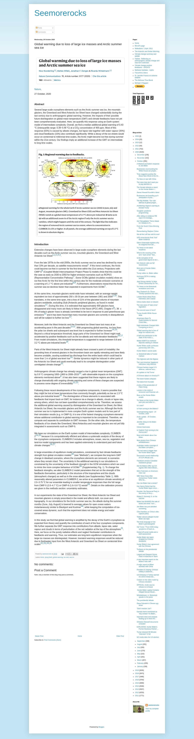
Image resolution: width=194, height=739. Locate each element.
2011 (137, 696)
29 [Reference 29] (88, 484)
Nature (37, 89)
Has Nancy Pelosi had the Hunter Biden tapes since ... (148, 487)
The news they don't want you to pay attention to (147, 183)
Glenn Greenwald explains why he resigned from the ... (148, 244)
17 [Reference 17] (122, 335)
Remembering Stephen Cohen (148, 231)
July (139, 647)
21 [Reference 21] (80, 373)
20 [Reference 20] (62, 363)
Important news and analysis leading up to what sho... (147, 618)
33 (45, 543)
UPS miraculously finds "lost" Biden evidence (147, 238)
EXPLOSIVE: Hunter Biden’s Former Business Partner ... (148, 628)
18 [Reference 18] (67, 342)
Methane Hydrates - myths (144, 70)
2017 (137, 677)
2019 (137, 670)
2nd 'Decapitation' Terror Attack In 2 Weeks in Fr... (148, 222)
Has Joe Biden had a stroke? (147, 483)
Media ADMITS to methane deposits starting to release (147, 342)
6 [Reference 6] (42, 271)
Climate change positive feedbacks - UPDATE (143, 66)
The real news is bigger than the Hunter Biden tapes (147, 452)
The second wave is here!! (146, 310)
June (139, 651)
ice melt (66, 557)
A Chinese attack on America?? (148, 376)
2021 (137, 149)
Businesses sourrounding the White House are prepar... (147, 170)
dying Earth (48, 557)
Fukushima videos (141, 73)
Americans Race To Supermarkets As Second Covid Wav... (147, 320)
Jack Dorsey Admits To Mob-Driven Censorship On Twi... (148, 282)
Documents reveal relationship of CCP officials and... (147, 457)
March (139, 660)
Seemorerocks (60, 13)
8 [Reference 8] (73, 283)
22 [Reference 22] (74, 382)
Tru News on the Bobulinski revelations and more (146, 287)
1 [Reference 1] (88, 265)
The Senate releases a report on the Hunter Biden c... (147, 188)
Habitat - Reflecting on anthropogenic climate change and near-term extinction (147, 61)
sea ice (72, 557)
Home (80, 636)
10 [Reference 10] (115, 295)
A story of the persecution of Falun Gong (147, 386)
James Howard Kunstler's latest (148, 192)
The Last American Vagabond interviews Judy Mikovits (147, 363)
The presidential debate (145, 600)
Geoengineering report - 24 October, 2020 (146, 413)
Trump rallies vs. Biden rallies (147, 273)
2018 (137, 673)
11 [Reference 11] (46, 305)
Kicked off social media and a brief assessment (147, 533)
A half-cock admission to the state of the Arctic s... (147, 336)
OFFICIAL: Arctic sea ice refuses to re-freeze (145, 586)
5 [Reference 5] (60, 255)
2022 (137, 146)
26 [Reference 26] (51, 444)
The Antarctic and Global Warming (147, 51)
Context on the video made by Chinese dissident (147, 581)
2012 (137, 692)
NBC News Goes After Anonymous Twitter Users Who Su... (147, 478)
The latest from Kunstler (145, 382)
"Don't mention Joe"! (144, 609)
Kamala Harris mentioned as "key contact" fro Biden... (147, 613)
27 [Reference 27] (54, 444)
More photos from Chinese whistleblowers (146, 441)
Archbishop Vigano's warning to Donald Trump (148, 207)
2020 (137, 152)
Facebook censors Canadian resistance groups (147, 462)
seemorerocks (153, 705)
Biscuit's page (140, 46)
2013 (137, 689)
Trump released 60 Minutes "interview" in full (146, 633)
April (139, 657)
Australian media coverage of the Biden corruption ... (147, 446)
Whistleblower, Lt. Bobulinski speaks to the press (147, 596)
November (141, 158)
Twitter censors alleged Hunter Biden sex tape (148, 518)
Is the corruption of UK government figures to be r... (148, 259)
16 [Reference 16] (118, 335)
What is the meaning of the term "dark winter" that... (146, 254)
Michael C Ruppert (141, 83)
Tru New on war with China (146, 179)
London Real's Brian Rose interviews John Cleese (146, 298)
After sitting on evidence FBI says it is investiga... (147, 217)
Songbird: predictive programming (144, 212)
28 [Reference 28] (72, 454)
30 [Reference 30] (82, 506)
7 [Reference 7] (73, 277)
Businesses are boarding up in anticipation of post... (147, 197)
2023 (137, 142)
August (140, 644)
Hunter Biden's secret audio (147, 351)
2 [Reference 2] (113, 295)
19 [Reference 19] (71, 357)
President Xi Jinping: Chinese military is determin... (147, 571)
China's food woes (143, 427)
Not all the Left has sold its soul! (148, 234)
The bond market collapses (146, 379)
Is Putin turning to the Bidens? (147, 409)
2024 (137, 139)
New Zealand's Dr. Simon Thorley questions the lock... (148, 293)
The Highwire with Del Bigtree (147, 359)
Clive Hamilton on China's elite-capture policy (148, 513)
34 (47, 543)
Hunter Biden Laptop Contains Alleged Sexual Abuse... (148, 591)
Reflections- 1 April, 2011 (144, 48)
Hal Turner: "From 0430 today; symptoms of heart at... (147, 528)
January (140, 666)
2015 (137, 683)
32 (41, 543)
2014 (137, 686)
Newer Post (39, 636)
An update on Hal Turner (145, 372)
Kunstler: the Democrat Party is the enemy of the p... (148, 492)
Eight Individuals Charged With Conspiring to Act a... (148, 326)
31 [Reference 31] (122, 528)
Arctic (42, 557)
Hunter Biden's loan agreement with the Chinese (148, 545)
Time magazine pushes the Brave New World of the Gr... (148, 175)
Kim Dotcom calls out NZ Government (146, 264)
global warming (58, 557)
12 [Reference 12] (45, 314)
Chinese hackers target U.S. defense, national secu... (147, 368)
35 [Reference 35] (50, 543)
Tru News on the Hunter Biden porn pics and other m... (147, 401)
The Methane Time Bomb (144, 80)
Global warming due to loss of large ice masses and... (147, 331)
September (141, 641)
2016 (137, 680)
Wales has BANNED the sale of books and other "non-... (148, 502)
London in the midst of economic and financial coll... (148, 391)
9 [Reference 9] (75, 283)
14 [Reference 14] (113, 329)
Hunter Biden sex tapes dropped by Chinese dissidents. (145, 539)
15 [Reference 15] (116, 329)
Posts (39, 28)
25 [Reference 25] (40, 435)
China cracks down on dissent (147, 302)
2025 (137, 136)
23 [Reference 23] (77, 382)
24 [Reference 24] (37, 435)
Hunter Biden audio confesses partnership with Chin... (147, 347)
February (140, 663)
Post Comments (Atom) (52, 640)
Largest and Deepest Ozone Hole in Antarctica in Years (147, 555)
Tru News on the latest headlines (145, 249)
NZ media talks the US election (148, 637)
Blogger (101, 727)
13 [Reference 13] (70, 317)
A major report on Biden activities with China (145, 565)
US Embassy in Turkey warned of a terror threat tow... (148, 576)
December (141, 155)
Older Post (120, 636)
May (139, 654)
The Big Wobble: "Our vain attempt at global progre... (147, 201)
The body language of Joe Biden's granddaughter (146, 523)
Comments (41, 32)
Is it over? (140, 405)
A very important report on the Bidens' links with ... (147, 560)
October (140, 161)
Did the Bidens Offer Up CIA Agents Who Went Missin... (147, 467)
